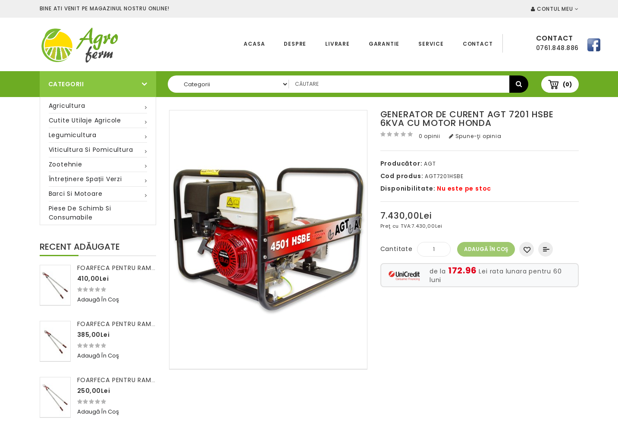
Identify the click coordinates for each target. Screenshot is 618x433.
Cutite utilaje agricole (85, 120)
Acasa (254, 43)
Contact (478, 43)
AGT (430, 163)
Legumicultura (73, 135)
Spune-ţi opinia (475, 136)
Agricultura (67, 105)
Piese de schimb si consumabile (80, 213)
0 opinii (429, 136)
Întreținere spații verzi (85, 179)
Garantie (384, 43)
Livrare (337, 43)
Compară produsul (545, 249)
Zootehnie (65, 164)
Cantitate (396, 249)
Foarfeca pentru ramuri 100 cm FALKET (143, 380)
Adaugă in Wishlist (526, 249)
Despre (295, 43)
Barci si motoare (76, 193)
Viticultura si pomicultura (91, 149)
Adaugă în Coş (486, 249)
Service (431, 43)
